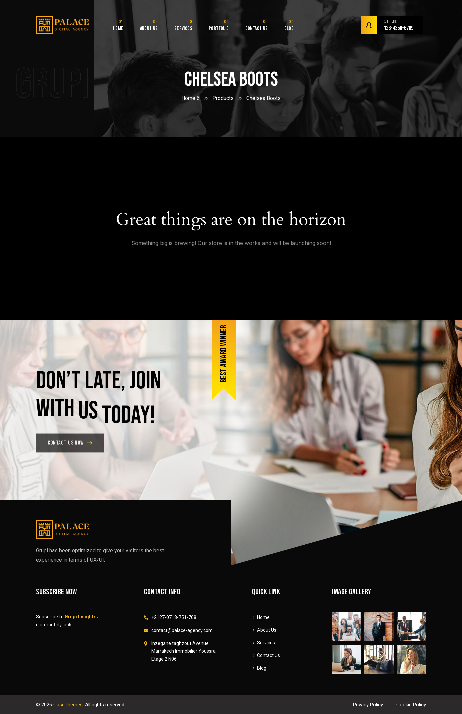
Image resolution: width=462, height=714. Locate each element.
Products (223, 98)
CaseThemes (68, 705)
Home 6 (190, 98)
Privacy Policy (368, 705)
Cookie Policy (411, 705)
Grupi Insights (81, 616)
